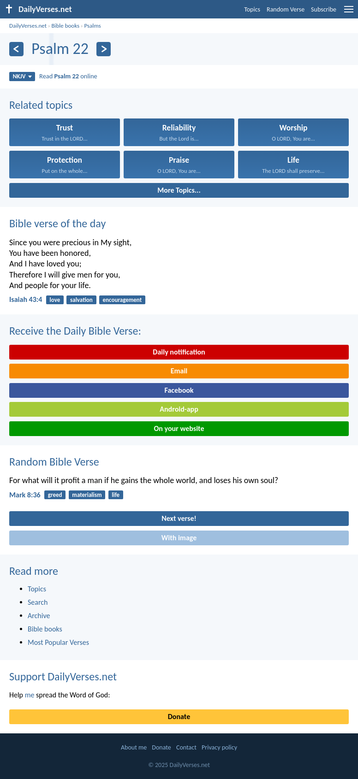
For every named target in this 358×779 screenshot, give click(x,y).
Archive (39, 615)
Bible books (65, 25)
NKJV (22, 76)
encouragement (122, 299)
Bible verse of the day (57, 223)
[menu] (349, 12)
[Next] (103, 49)
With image (179, 537)
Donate (179, 716)
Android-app (179, 409)
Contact (186, 747)
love (55, 299)
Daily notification (179, 352)
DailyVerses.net (28, 25)
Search (38, 602)
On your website (179, 428)
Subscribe (323, 9)
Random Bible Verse (54, 461)
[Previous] (16, 49)
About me (134, 747)
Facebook (178, 390)
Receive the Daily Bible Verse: (75, 330)
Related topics (40, 105)
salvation (81, 299)
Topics (252, 9)
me (30, 694)
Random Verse (285, 9)
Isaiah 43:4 (25, 299)
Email (179, 370)
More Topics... (178, 190)
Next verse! (178, 518)
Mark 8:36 (25, 494)
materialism (86, 494)
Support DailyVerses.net (63, 676)
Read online (68, 76)
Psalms (92, 25)
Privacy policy (219, 747)
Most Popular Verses (58, 642)
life (115, 494)
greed (55, 494)
